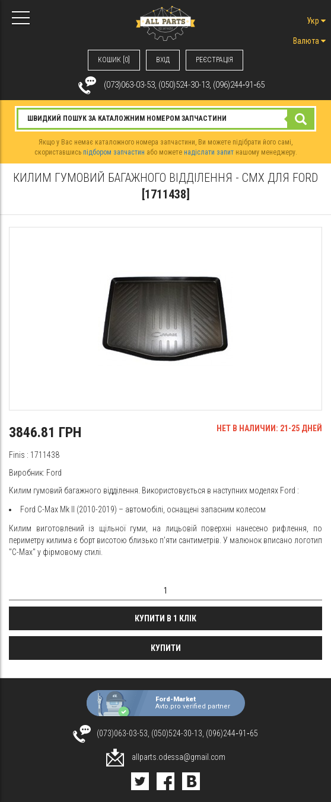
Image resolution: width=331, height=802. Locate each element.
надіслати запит (209, 152)
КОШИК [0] (114, 60)
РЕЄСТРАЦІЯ (214, 60)
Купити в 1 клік (165, 618)
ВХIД (163, 60)
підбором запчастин (114, 152)
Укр (316, 20)
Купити (166, 648)
